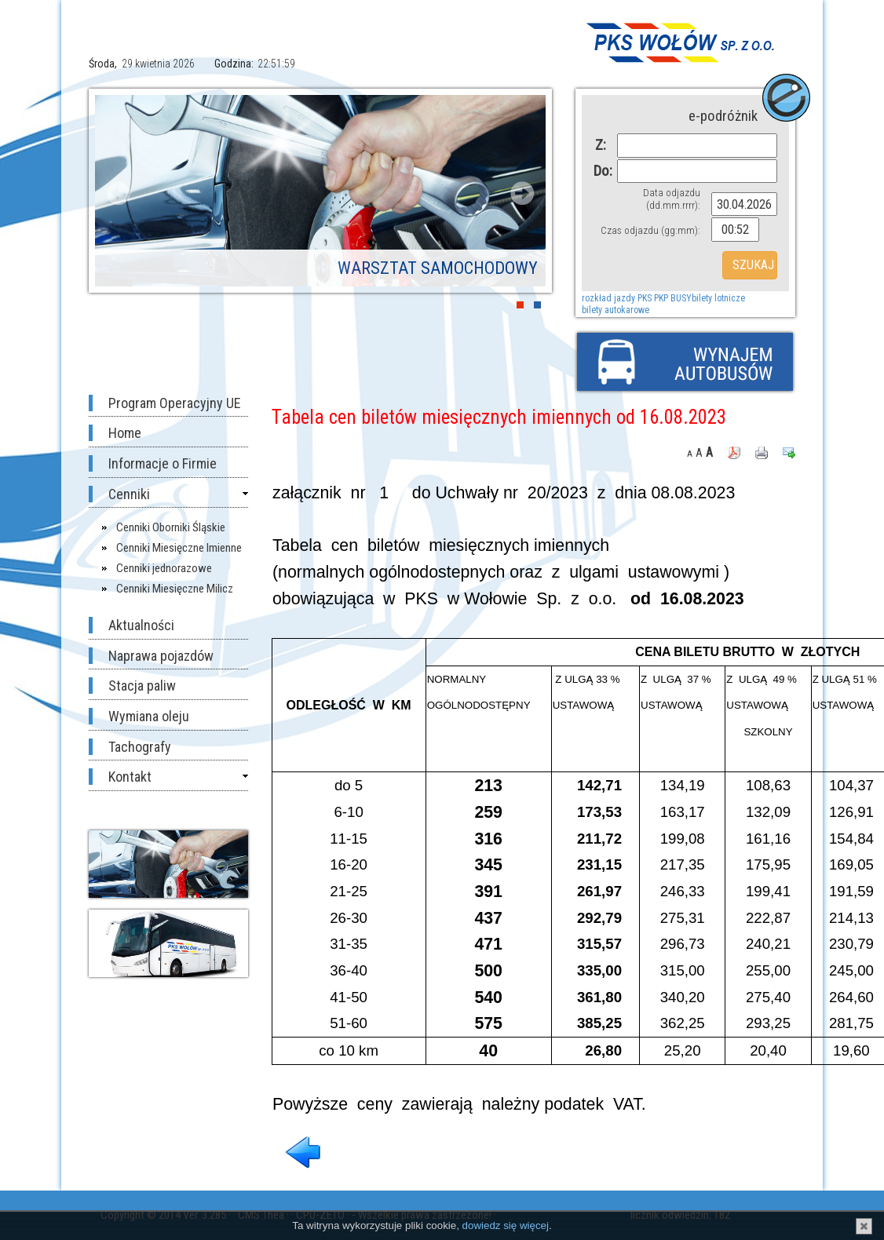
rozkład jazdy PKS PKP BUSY (637, 298)
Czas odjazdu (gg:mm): (650, 230)
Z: (600, 145)
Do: (600, 171)
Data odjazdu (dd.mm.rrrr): (671, 199)
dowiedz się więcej (505, 1225)
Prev (118, 193)
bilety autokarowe (615, 310)
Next (522, 193)
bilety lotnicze (718, 298)
